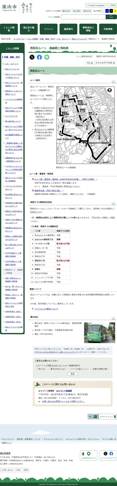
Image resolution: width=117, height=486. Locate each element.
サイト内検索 (54, 17)
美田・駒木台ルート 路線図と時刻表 (13, 279)
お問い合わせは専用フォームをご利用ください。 (63, 401)
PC (90, 417)
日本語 (113, 5)
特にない (42, 369)
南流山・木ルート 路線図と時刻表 (14, 296)
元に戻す (76, 11)
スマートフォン (106, 417)
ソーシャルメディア (108, 458)
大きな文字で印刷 (103, 63)
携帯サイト (7, 443)
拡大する (86, 11)
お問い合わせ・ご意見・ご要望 (15, 470)
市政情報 (108, 29)
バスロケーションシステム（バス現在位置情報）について (14, 169)
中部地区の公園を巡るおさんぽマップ (14, 204)
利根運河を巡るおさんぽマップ (14, 229)
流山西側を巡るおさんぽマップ (14, 196)
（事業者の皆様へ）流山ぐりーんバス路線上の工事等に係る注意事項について (14, 148)
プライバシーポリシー (53, 439)
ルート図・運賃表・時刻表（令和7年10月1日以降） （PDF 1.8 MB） (66, 179)
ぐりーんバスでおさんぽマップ (14, 187)
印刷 (88, 63)
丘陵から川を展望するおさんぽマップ (14, 221)
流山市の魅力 (28, 29)
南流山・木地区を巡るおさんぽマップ (14, 237)
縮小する (65, 11)
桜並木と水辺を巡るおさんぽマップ (14, 212)
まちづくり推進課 (64, 391)
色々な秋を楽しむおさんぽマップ (14, 246)
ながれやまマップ (89, 458)
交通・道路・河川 (47, 39)
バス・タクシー (63, 39)
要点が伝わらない (58, 369)
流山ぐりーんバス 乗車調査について (14, 84)
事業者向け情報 (88, 29)
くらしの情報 (8, 29)
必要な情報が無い (101, 369)
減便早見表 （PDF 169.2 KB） (49, 191)
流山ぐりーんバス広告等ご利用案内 (14, 179)
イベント (48, 29)
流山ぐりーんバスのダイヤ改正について (14, 75)
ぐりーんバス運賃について (46, 309)
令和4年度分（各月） (13, 312)
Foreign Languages (96, 5)
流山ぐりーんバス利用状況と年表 (14, 304)
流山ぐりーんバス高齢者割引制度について (14, 109)
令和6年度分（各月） (13, 322)
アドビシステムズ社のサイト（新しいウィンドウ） (56, 352)
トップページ (18, 39)
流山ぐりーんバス (79, 39)
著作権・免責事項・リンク (28, 439)
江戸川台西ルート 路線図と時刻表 (13, 254)
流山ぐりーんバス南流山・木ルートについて (14, 128)
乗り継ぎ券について (13, 121)
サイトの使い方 (109, 439)
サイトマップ (8, 439)
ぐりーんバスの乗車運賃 (14, 101)
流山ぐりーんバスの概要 (14, 328)
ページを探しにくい (80, 369)
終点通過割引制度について (14, 136)
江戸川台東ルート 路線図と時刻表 (13, 263)
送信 (73, 374)
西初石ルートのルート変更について (14, 92)
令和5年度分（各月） (13, 317)
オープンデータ (11, 116)
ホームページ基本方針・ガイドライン (83, 439)
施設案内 (68, 29)
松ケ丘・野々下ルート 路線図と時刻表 (14, 288)
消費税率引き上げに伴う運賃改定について (14, 159)
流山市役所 (5, 453)
